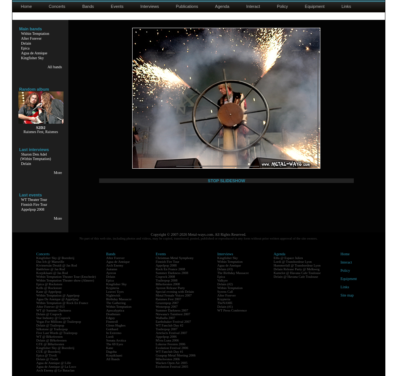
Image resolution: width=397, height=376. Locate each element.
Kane (109, 348)
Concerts (57, 6)
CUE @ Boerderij (48, 352)
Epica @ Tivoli (46, 355)
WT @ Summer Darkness (53, 310)
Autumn (112, 269)
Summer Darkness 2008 (172, 273)
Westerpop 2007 (167, 307)
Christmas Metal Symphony (175, 258)
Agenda (222, 6)
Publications (187, 6)
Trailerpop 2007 (167, 329)
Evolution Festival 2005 (172, 367)
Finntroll (112, 322)
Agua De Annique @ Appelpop (57, 299)
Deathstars (113, 314)
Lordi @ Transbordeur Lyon (293, 262)
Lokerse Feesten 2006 (171, 344)
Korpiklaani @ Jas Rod (52, 273)
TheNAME (225, 303)
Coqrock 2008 (165, 277)
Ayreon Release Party (170, 288)
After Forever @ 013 (50, 307)
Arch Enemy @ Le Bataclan (55, 370)
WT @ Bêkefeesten (49, 337)
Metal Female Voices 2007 (174, 295)
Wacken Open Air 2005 (172, 363)
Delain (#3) (225, 269)
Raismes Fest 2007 (168, 299)
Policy (282, 6)
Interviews (149, 6)
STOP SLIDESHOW (226, 180)
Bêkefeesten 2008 (168, 284)
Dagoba (111, 352)
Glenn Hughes (116, 325)
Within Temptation (35, 33)
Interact (253, 6)
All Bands (113, 359)
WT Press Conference (232, 310)
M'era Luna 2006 (167, 340)
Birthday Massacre (119, 299)
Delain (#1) (225, 307)
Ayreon (111, 273)
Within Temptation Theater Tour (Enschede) (66, 277)
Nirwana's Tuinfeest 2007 (173, 314)
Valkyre (222, 280)
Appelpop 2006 (166, 337)
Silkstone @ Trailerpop (52, 329)
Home (26, 6)
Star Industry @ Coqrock (53, 318)
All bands (54, 67)
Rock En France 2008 (170, 269)
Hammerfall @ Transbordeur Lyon (297, 265)
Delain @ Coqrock (49, 314)
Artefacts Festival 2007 (171, 333)
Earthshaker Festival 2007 (173, 322)
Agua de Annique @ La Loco (56, 367)
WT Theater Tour (34, 200)
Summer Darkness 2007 (172, 310)
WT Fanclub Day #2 (170, 325)
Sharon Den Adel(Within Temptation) (35, 156)
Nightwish (113, 295)
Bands (88, 6)
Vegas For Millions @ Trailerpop (58, 322)
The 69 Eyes (114, 344)
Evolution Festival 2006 (172, 348)
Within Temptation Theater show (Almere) (65, 280)
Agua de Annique (34, 53)
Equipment (315, 6)
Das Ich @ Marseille (50, 262)
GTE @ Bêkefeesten (50, 344)
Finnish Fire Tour (34, 204)
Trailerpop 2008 (167, 280)
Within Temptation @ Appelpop (58, 295)
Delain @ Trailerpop (50, 325)
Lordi (110, 337)
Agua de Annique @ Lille (53, 363)
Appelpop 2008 (32, 209)
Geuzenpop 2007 (167, 303)
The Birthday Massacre (233, 273)
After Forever (31, 38)
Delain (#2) (225, 284)
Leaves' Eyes (115, 292)
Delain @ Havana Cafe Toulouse (296, 277)
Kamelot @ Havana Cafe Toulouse (297, 273)
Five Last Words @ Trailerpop (56, 333)
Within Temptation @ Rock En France (62, 303)
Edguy (110, 318)
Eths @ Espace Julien (288, 258)
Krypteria (112, 288)
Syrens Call (225, 292)
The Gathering (116, 303)
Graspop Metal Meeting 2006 (176, 355)
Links (346, 6)
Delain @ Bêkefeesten (51, 340)
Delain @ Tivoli (47, 359)
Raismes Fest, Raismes (41, 132)
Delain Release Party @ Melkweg (297, 269)
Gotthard (112, 329)
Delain (26, 43)
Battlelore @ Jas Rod (50, 269)
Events (117, 6)
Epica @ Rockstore (49, 284)
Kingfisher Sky (32, 58)
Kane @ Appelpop (49, 292)
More (58, 173)
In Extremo (114, 333)
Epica (25, 48)
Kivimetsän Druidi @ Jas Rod (56, 265)
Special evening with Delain (175, 292)
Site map (347, 295)
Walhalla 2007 (165, 318)
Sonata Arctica (116, 340)
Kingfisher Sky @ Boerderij (55, 258)
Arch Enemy (115, 265)
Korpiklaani (114, 355)
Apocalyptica (115, 310)
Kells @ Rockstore (49, 288)
